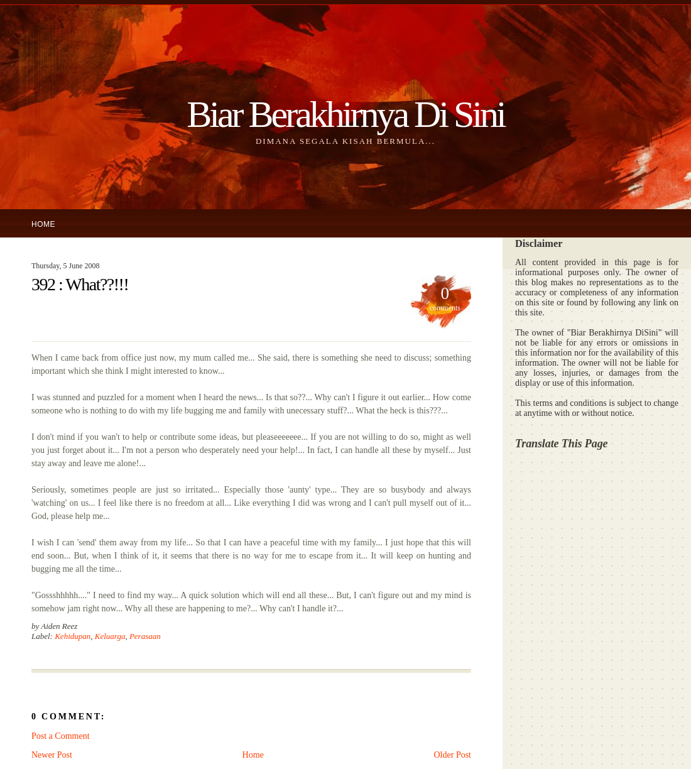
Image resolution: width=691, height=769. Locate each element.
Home (43, 224)
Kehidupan (72, 636)
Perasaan (145, 636)
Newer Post (51, 755)
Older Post (453, 755)
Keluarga (110, 636)
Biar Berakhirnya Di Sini (345, 114)
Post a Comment (60, 736)
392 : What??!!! (79, 284)
